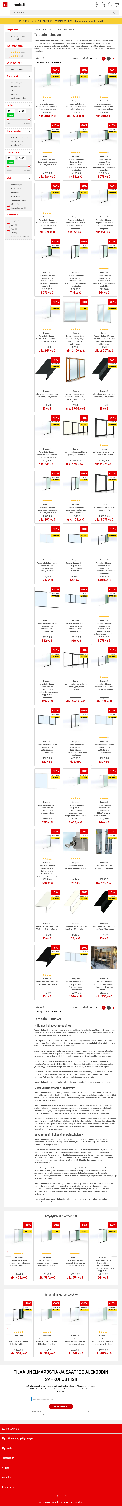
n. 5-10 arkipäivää (20, 137)
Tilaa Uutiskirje (61, 1406)
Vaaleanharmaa (18, 208)
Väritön (15, 204)
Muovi (14, 233)
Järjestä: (40, 58)
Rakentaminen (49, 29)
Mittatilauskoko (19, 69)
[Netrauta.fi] (14, 4)
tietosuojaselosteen (65, 1416)
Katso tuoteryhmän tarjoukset (18, 37)
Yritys (5, 1468)
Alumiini (16, 221)
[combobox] (64, 12)
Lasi (14, 225)
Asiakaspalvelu (10, 1428)
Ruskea (15, 196)
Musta (15, 192)
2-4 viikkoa (17, 141)
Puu (14, 229)
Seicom (15, 94)
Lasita (14, 90)
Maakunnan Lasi (18, 98)
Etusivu (37, 29)
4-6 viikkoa (17, 145)
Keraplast (16, 83)
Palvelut (6, 1477)
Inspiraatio (8, 1487)
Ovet (59, 29)
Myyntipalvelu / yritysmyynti (18, 1438)
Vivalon (15, 86)
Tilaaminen (8, 1458)
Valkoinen (16, 185)
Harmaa (16, 188)
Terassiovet (68, 29)
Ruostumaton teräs (20, 237)
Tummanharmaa (18, 200)
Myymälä (7, 1448)
